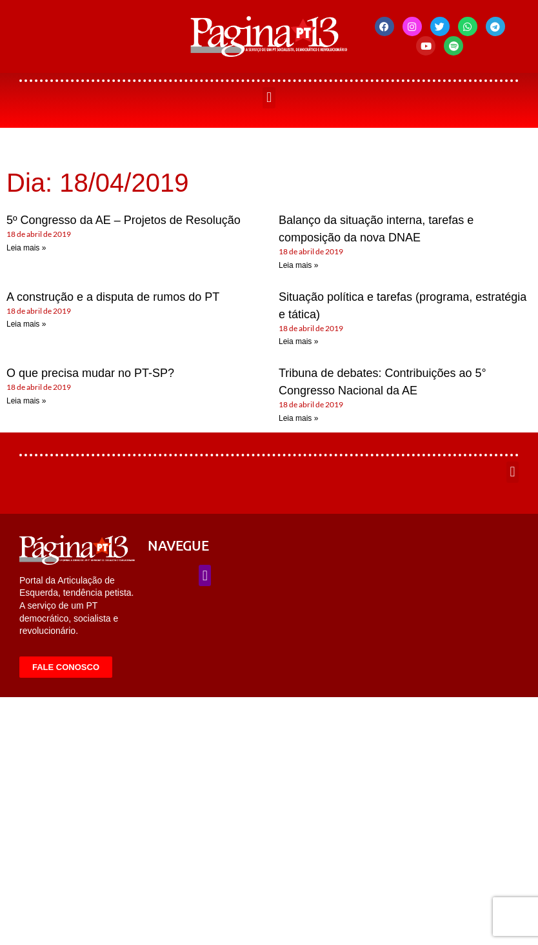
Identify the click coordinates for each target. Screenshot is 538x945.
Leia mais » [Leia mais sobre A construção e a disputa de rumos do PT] (26, 324)
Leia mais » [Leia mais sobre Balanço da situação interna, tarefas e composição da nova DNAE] (298, 265)
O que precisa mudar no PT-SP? (90, 373)
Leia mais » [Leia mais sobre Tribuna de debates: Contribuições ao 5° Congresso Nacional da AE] (298, 418)
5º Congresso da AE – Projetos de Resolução (123, 220)
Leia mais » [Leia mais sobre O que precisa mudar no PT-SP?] (26, 400)
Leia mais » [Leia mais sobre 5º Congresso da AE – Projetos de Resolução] (26, 247)
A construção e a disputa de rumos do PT (112, 296)
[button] (269, 97)
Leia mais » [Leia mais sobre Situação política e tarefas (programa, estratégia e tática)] (298, 341)
